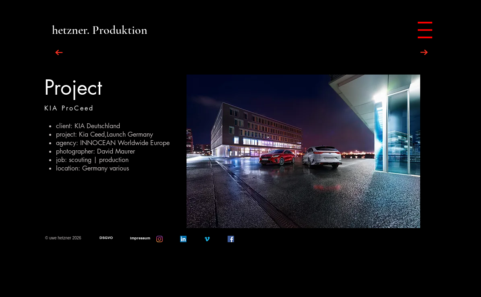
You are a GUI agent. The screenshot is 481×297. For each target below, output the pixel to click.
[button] (303, 151)
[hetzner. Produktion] (100, 30)
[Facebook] (231, 239)
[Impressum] (140, 238)
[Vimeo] (207, 239)
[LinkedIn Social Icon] (183, 239)
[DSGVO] (106, 238)
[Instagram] (159, 239)
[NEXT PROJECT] (424, 52)
